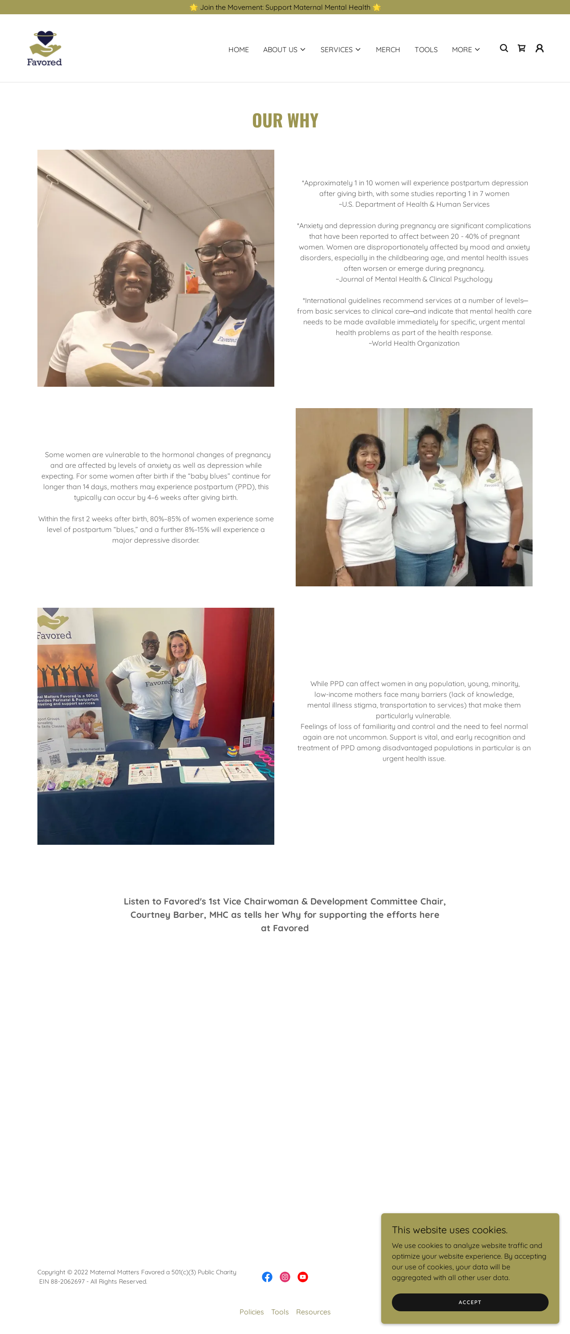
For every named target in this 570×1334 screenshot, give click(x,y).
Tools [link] (426, 49)
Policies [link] (252, 1311)
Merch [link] (388, 49)
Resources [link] (313, 1311)
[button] (284, 49)
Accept (470, 1302)
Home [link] (238, 49)
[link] (44, 47)
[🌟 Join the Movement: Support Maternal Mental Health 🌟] (285, 7)
